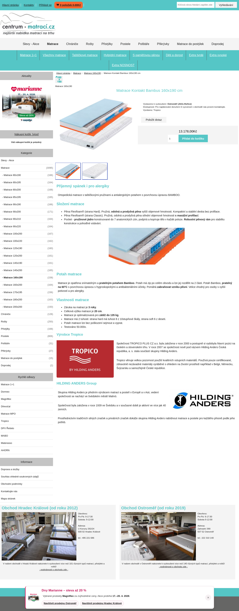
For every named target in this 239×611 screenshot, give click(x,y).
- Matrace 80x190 (27, 175)
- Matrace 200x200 (27, 306)
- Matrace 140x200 (27, 270)
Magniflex (6, 399)
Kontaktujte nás (9, 491)
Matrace (77, 73)
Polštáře (143, 44)
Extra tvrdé (196, 55)
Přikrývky (163, 44)
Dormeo (5, 391)
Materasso (6, 443)
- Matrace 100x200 (27, 233)
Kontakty (29, 5)
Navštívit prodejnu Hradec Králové (102, 603)
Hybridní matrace (115, 55)
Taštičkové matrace (85, 55)
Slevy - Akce (31, 44)
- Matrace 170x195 (27, 292)
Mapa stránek (8, 498)
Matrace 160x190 (92, 73)
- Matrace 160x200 (27, 284)
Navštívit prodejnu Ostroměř (60, 603)
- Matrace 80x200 (27, 189)
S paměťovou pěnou (146, 55)
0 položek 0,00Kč (68, 5)
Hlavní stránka (10, 5)
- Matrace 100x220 (27, 241)
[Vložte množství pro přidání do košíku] (173, 138)
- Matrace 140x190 (27, 263)
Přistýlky (107, 44)
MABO (4, 435)
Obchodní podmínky (11, 483)
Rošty (90, 44)
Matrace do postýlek (190, 44)
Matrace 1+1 (28, 55)
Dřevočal (5, 406)
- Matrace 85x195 (27, 197)
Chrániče (72, 44)
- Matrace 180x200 (27, 299)
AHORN (5, 450)
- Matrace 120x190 (27, 248)
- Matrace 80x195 (27, 182)
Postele (125, 44)
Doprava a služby (10, 469)
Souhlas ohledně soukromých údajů (20, 476)
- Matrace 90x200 (27, 211)
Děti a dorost (174, 55)
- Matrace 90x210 (27, 219)
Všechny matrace (54, 55)
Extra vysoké (218, 55)
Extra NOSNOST (123, 65)
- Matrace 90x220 (27, 226)
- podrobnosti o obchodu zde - (173, 566)
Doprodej (218, 44)
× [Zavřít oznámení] (208, 597)
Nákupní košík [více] (26, 134)
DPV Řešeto (7, 428)
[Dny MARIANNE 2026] (26, 103)
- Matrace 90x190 (27, 204)
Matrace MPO (8, 413)
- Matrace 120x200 (27, 255)
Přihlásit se (45, 5)
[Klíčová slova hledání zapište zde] (196, 5)
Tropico (5, 421)
